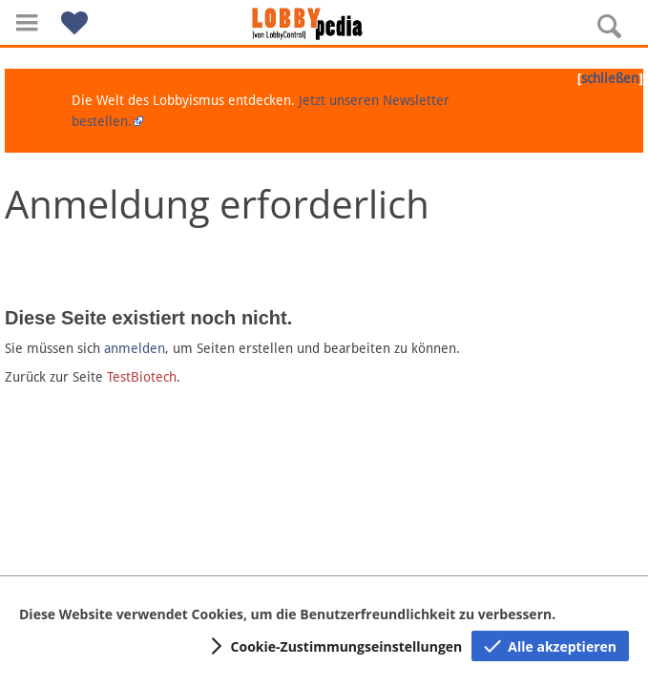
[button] (26, 22)
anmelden (134, 348)
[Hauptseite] (324, 24)
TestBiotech (142, 377)
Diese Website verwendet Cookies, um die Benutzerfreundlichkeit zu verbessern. (287, 614)
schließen (609, 78)
